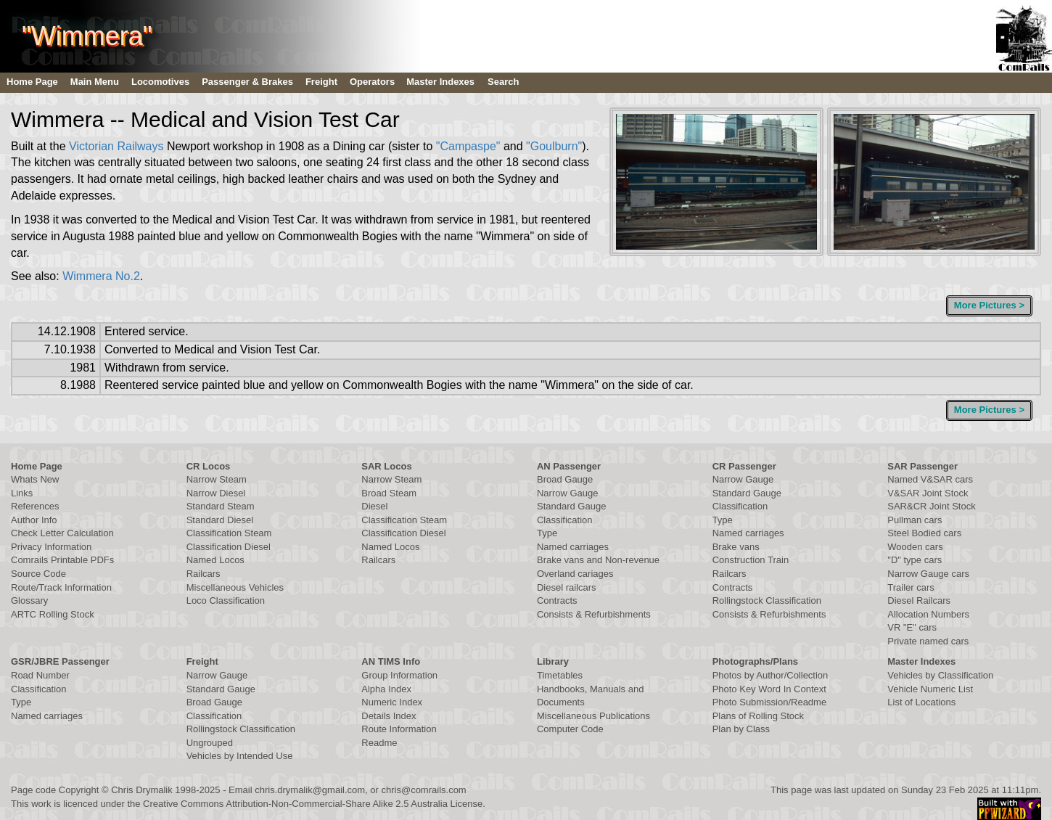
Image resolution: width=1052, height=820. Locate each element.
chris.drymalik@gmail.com (310, 789)
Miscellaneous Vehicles (235, 587)
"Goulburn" (554, 146)
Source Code (38, 573)
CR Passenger (744, 466)
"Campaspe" (468, 146)
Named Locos (215, 559)
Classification (565, 519)
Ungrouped (209, 742)
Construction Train (750, 559)
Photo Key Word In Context (769, 689)
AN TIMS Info (390, 661)
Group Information (399, 675)
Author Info (34, 519)
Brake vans (736, 546)
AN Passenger (569, 466)
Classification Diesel (228, 546)
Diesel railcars (566, 587)
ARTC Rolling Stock (52, 614)
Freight (321, 81)
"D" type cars (914, 559)
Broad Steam (388, 493)
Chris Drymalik (142, 789)
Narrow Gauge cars (928, 573)
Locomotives (160, 81)
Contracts (557, 600)
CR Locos (208, 466)
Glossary (29, 600)
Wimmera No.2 (101, 276)
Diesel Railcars (918, 600)
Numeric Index (391, 702)
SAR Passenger (922, 466)
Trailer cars (910, 587)
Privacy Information (51, 546)
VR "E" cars (912, 627)
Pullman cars (914, 519)
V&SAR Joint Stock (927, 493)
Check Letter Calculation (62, 533)
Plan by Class (741, 728)
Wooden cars (914, 546)
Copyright (79, 789)
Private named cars (928, 641)
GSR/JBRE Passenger (60, 661)
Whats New (35, 479)
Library (553, 661)
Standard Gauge (571, 506)
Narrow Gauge (568, 493)
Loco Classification (225, 600)
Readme (379, 742)
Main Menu (94, 81)
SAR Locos (386, 466)
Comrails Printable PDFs (62, 559)
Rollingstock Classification (766, 600)
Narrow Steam (216, 479)
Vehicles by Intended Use (239, 755)
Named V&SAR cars (930, 479)
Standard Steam (220, 506)
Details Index (388, 715)
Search (503, 81)
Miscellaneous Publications (593, 715)
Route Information (398, 728)
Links (22, 493)
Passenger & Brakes (247, 81)
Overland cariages (575, 573)
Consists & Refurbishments (594, 614)
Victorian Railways (116, 146)
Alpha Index (386, 689)
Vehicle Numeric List (930, 689)
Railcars (203, 573)
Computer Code (570, 728)
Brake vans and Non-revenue (598, 559)
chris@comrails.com (423, 789)
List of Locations (921, 702)
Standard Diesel (220, 519)
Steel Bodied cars (924, 533)
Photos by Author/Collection (770, 675)
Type (547, 533)
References (35, 506)
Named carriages (573, 546)
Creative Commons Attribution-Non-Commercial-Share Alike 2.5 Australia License (312, 803)
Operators (372, 81)
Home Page (32, 81)
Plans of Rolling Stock (758, 715)
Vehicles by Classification (940, 675)
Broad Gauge (565, 479)
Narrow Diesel (216, 493)
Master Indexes (440, 81)
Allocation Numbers (928, 614)
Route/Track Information (61, 587)
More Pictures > (989, 305)
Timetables (560, 675)
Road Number (40, 675)
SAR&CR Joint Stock (931, 506)
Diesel (374, 506)
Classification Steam (229, 533)
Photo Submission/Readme (769, 702)
